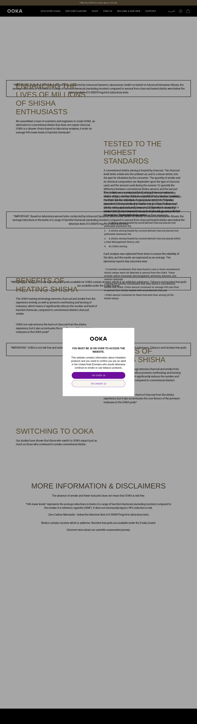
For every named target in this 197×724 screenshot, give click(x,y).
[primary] (98, 375)
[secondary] (98, 383)
